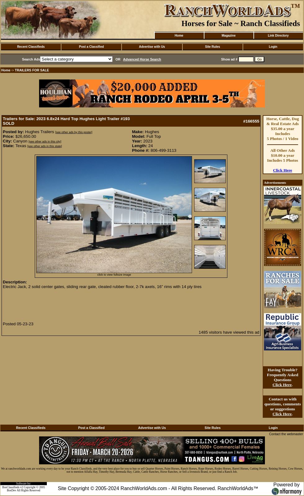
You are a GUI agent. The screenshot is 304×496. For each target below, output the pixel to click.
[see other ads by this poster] (73, 132)
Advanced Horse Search (142, 59)
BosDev (11, 490)
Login (273, 46)
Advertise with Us (152, 46)
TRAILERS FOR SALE (32, 70)
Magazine (228, 35)
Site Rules (212, 46)
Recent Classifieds (31, 46)
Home (179, 35)
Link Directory (278, 35)
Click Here (282, 170)
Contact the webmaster (286, 434)
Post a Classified (91, 46)
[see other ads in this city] (45, 141)
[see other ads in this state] (44, 146)
